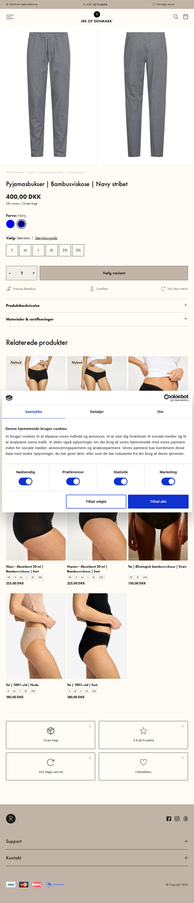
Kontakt (97, 858)
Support (97, 841)
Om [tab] (160, 412)
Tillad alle (158, 501)
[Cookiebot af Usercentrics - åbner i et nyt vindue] (167, 397)
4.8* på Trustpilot (97, 4)
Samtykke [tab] (33, 412)
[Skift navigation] (21, 17)
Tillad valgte (96, 501)
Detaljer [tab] (97, 412)
